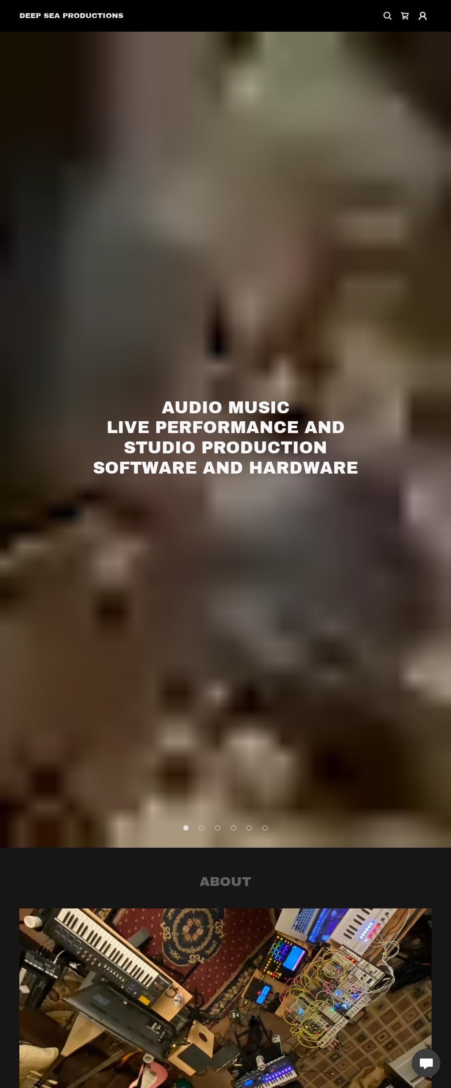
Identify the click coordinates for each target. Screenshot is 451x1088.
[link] (71, 15)
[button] (423, 16)
